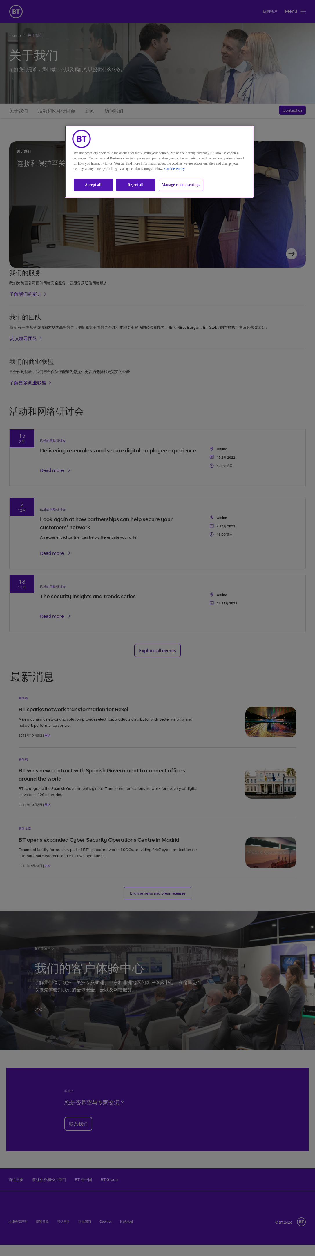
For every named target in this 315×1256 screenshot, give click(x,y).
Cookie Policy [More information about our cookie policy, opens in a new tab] (174, 169)
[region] (159, 162)
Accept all (93, 185)
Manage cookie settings (181, 185)
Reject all (135, 185)
